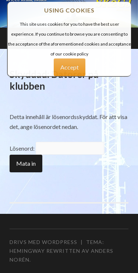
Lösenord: (57, 148)
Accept (69, 67)
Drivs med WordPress (43, 242)
